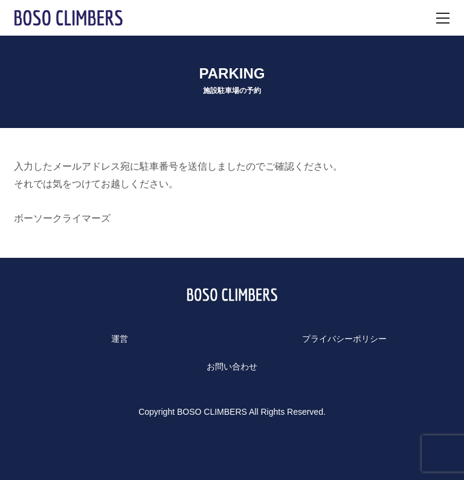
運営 (119, 339)
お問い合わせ (232, 366)
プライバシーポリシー (344, 339)
